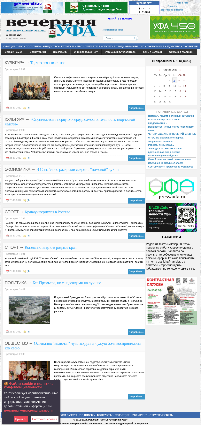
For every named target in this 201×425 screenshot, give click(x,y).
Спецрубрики (38, 52)
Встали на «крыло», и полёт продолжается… (164, 121)
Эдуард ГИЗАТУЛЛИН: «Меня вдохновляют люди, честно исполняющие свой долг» (165, 152)
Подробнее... (136, 108)
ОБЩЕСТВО (51, 46)
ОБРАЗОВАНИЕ (134, 46)
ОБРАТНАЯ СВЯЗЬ (161, 415)
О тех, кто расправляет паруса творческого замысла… (165, 139)
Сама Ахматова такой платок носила (169, 159)
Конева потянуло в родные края (50, 247)
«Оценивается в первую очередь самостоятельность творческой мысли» (70, 121)
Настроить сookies (44, 419)
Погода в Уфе (181, 2)
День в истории (152, 52)
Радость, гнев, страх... (161, 145)
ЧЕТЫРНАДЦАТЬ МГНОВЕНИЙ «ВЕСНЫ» (172, 134)
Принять (21, 419)
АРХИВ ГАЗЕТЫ (67, 415)
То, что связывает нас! (48, 62)
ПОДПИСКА (87, 415)
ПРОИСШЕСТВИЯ (88, 46)
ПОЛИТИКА (33, 46)
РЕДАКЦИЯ (122, 415)
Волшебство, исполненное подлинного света (171, 128)
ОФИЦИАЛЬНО (13, 46)
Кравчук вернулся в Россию (47, 211)
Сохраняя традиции (181, 52)
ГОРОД (118, 46)
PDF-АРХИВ (139, 415)
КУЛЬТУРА (68, 46)
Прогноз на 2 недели (172, 9)
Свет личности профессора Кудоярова (170, 166)
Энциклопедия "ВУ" (86, 52)
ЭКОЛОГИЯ (190, 46)
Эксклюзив (60, 52)
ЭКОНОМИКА (156, 46)
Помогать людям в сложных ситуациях (171, 116)
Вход (8, 38)
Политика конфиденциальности (28, 410)
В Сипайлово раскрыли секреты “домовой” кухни (77, 169)
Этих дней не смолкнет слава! (165, 163)
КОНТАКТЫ (105, 415)
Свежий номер (13, 52)
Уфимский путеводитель (120, 52)
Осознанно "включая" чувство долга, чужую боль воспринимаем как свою (73, 345)
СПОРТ (107, 46)
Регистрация (19, 38)
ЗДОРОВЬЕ (174, 46)
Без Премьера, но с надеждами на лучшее (67, 282)
